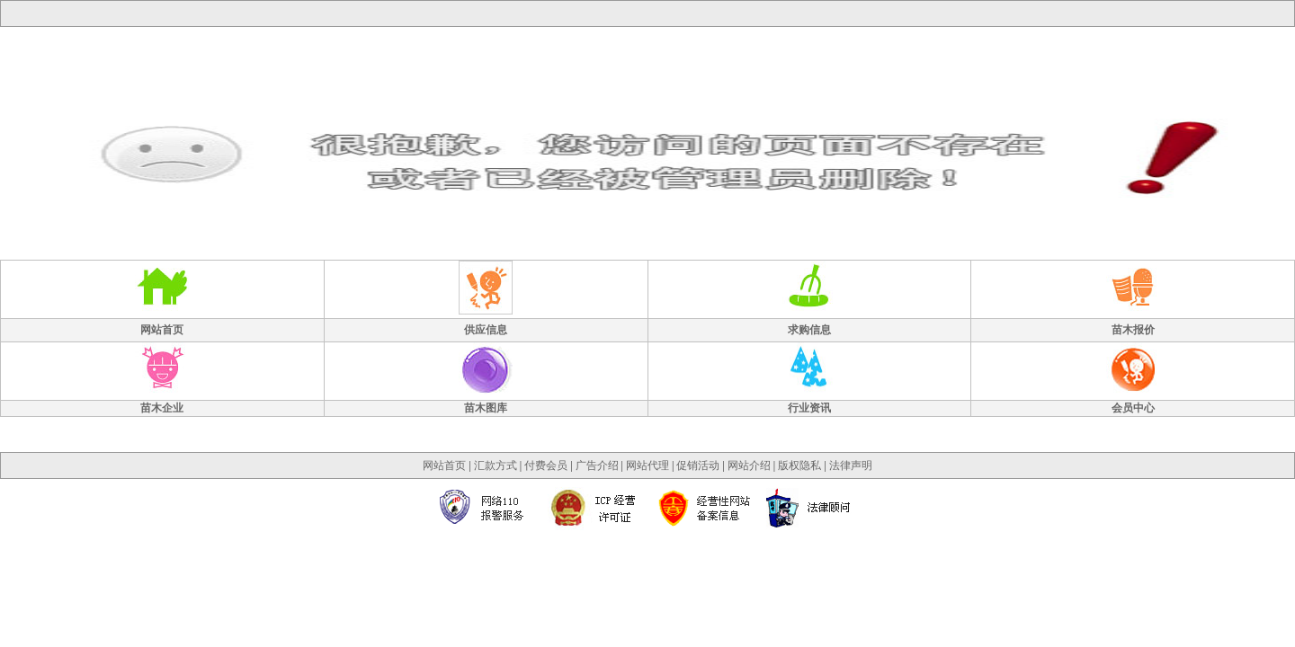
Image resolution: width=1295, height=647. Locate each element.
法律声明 (850, 465)
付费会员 (545, 465)
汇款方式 (495, 465)
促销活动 (697, 465)
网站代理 (647, 465)
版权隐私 (799, 465)
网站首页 (444, 465)
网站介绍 (749, 465)
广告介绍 (597, 465)
